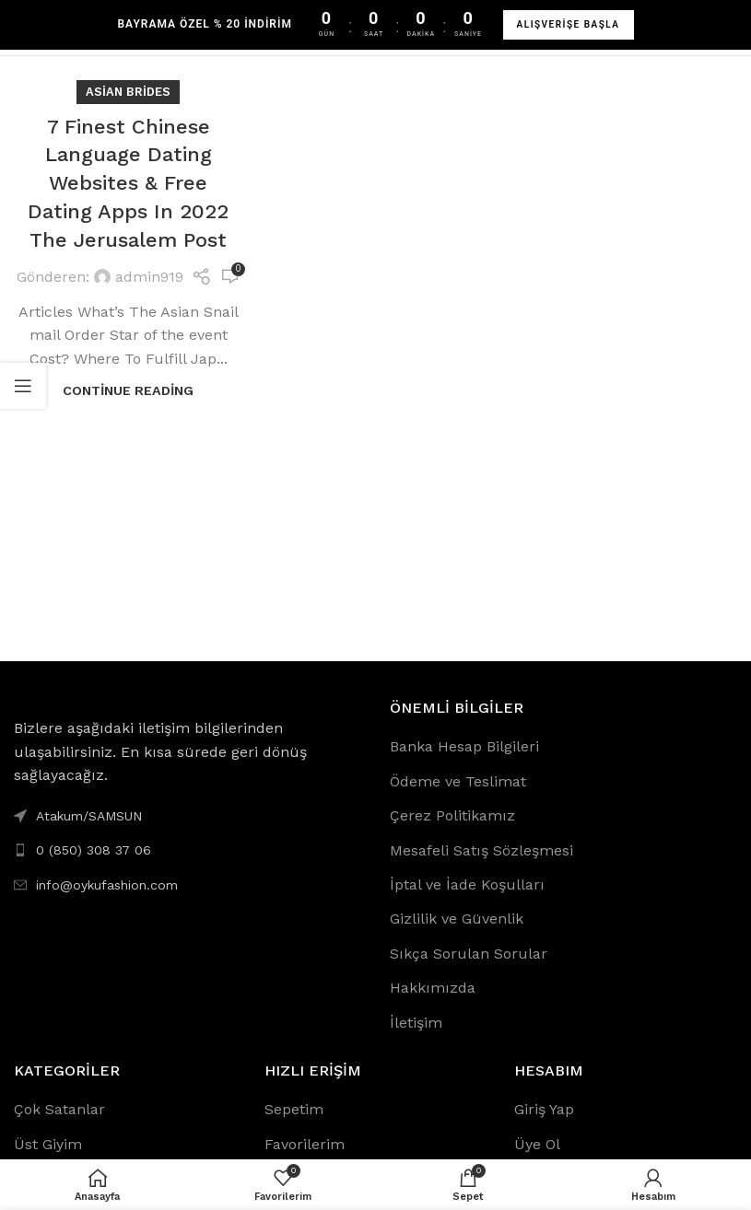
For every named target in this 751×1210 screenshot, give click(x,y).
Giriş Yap (544, 1109)
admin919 (149, 276)
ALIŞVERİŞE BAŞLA (568, 24)
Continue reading (128, 390)
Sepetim (293, 1109)
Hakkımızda (432, 987)
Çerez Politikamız (452, 815)
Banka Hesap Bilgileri (464, 746)
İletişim (416, 1022)
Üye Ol (537, 1144)
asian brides (128, 92)
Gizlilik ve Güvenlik (456, 918)
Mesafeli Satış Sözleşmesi (481, 850)
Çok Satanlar (59, 1109)
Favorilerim (304, 1144)
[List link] (188, 850)
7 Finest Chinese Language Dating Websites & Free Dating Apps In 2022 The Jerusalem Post (128, 183)
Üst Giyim (48, 1144)
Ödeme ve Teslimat (458, 781)
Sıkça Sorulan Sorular (468, 953)
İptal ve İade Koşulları (467, 884)
